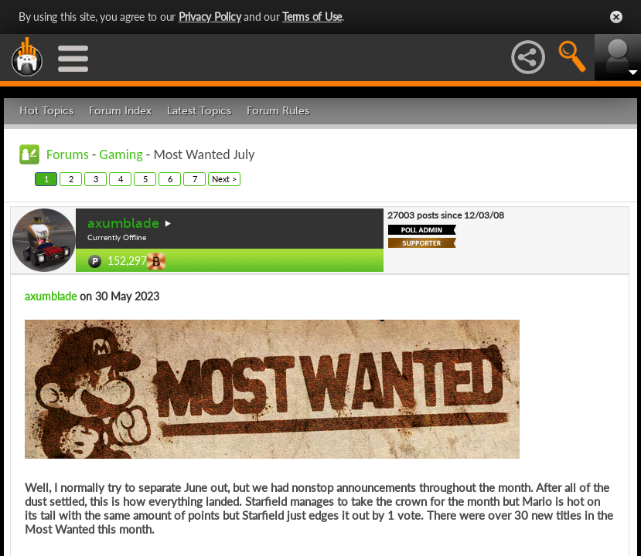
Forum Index (120, 110)
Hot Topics (46, 110)
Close (616, 17)
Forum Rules (278, 110)
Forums (67, 154)
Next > (224, 179)
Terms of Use (312, 16)
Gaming (120, 154)
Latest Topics (199, 110)
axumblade (123, 223)
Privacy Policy (210, 16)
